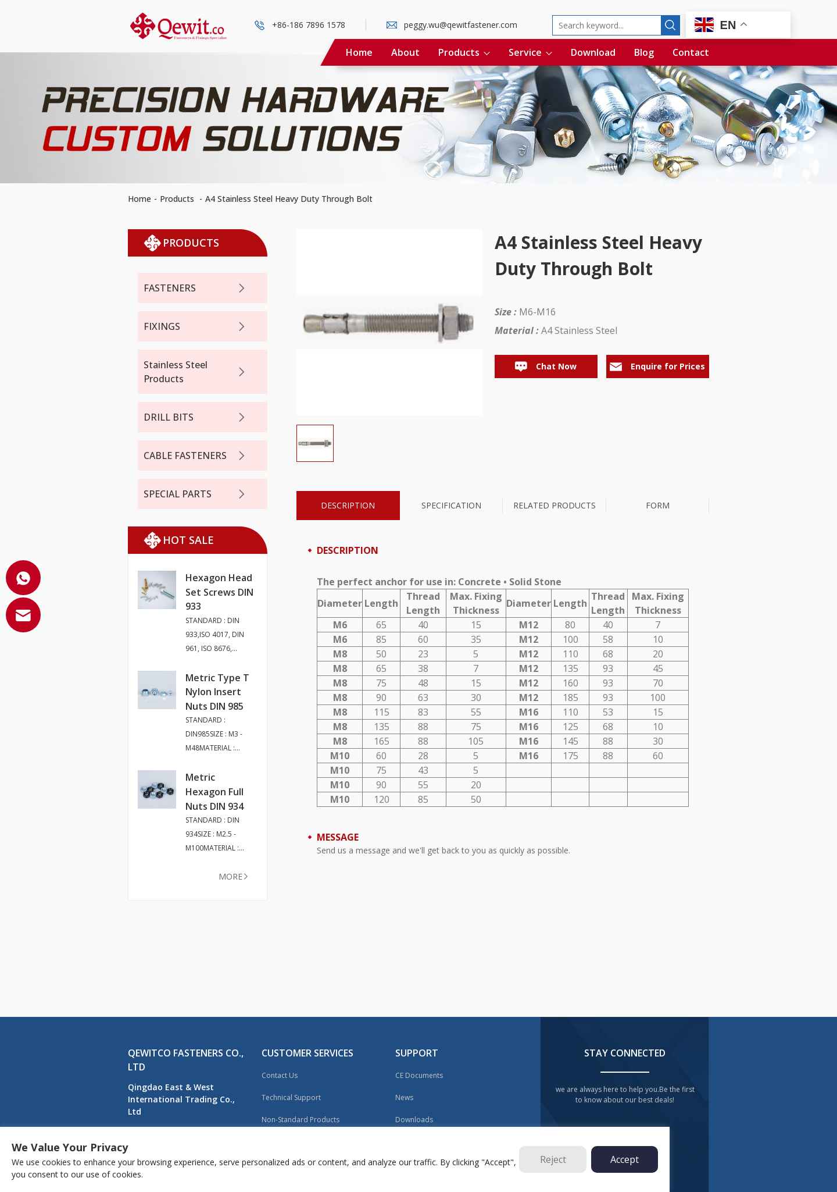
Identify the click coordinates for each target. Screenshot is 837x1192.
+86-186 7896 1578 (308, 24)
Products (464, 52)
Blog (644, 52)
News (404, 1097)
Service (530, 52)
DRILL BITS (195, 417)
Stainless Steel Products (195, 371)
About (405, 52)
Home (359, 52)
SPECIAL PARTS (195, 494)
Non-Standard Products (300, 1120)
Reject (553, 1159)
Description (348, 505)
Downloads (414, 1120)
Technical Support (291, 1097)
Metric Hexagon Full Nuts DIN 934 (214, 791)
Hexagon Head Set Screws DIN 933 (219, 592)
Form (658, 505)
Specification (451, 505)
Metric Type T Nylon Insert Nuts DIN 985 (217, 692)
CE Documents (419, 1075)
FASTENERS (195, 288)
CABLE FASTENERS (195, 456)
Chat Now (546, 366)
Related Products (554, 505)
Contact (691, 52)
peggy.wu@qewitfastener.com (460, 24)
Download (593, 52)
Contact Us (280, 1075)
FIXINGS (195, 327)
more (234, 876)
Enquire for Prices (657, 366)
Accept (624, 1159)
